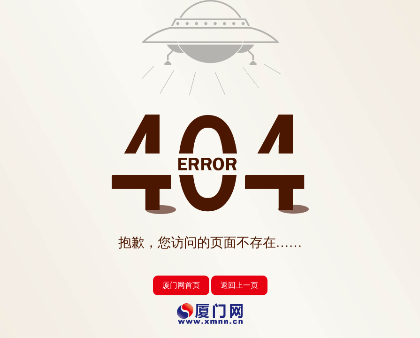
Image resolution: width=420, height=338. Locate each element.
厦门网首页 (181, 285)
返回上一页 (239, 285)
